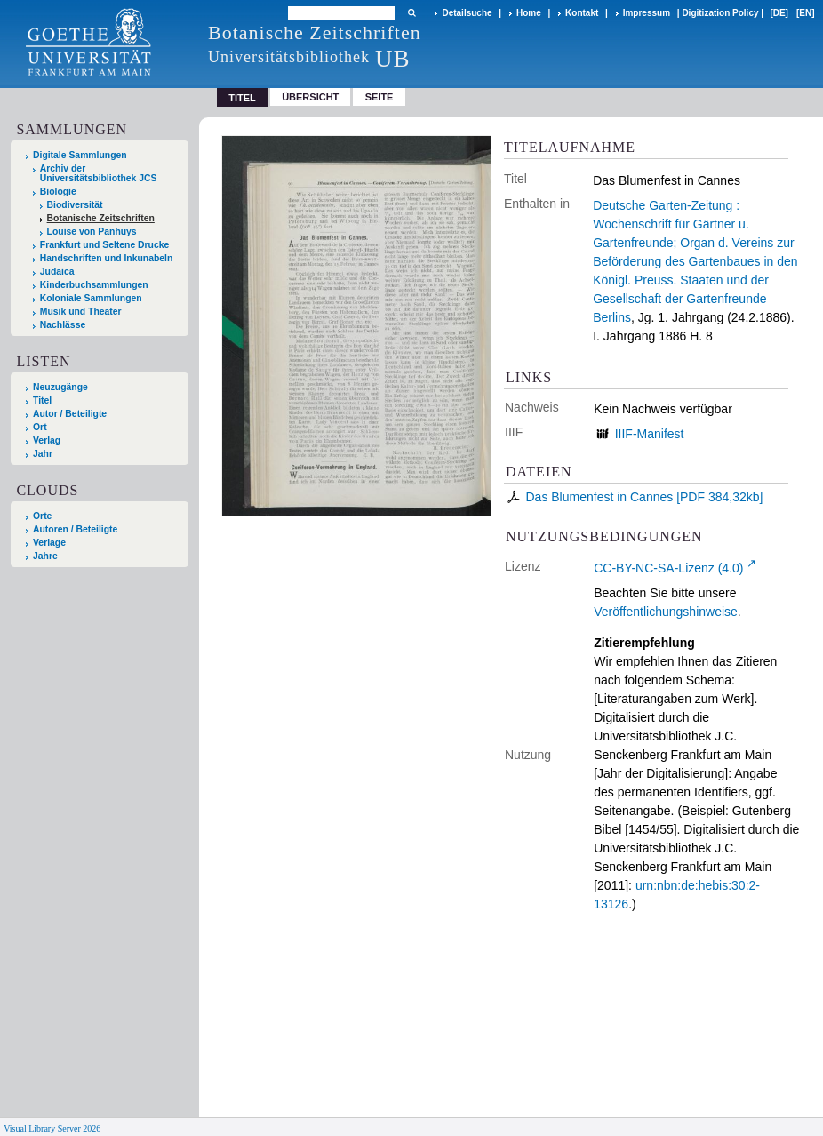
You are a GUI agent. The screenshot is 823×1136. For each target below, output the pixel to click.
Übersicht (310, 97)
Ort (40, 427)
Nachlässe (62, 325)
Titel (42, 400)
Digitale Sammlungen (80, 155)
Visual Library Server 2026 (52, 1128)
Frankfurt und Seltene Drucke (105, 245)
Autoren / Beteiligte (75, 529)
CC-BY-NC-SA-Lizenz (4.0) (668, 568)
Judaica (57, 271)
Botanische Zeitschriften (101, 218)
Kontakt (581, 13)
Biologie (58, 191)
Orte (42, 516)
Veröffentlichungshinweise (666, 611)
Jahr (42, 454)
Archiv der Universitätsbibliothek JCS (98, 173)
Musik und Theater (81, 311)
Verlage (49, 543)
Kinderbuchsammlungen (94, 285)
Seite (379, 97)
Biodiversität (75, 205)
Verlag (46, 440)
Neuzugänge (60, 387)
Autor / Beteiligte (70, 414)
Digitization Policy (720, 13)
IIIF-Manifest (649, 434)
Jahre (45, 556)
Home (528, 13)
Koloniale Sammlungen (91, 298)
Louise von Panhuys (92, 231)
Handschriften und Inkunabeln (106, 258)
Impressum (646, 13)
